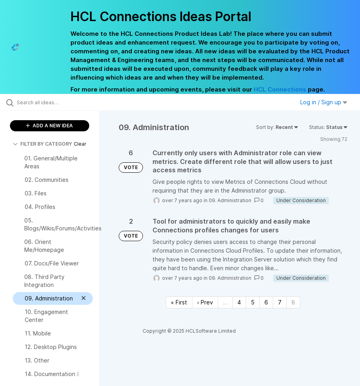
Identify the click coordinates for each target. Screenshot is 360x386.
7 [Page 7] (280, 302)
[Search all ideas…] (54, 102)
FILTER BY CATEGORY (42, 144)
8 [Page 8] (293, 302)
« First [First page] (179, 302)
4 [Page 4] (239, 302)
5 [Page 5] (252, 302)
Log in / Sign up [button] (323, 102)
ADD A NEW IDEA (49, 126)
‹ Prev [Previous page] (205, 302)
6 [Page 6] (266, 302)
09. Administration (230, 200)
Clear (80, 144)
